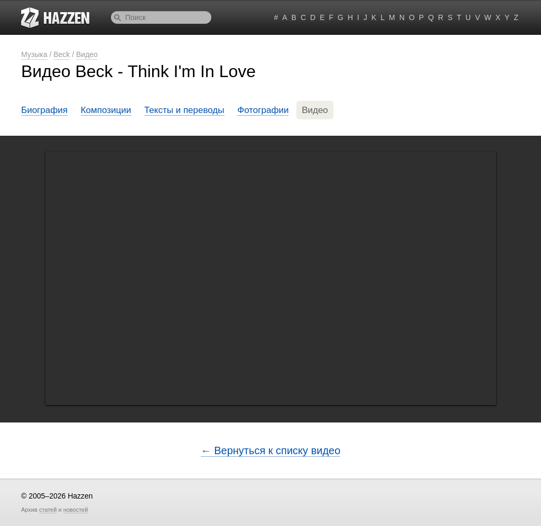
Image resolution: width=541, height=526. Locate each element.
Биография (44, 110)
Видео (87, 54)
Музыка (34, 54)
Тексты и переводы (184, 110)
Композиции (106, 110)
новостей (75, 509)
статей (48, 509)
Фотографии (262, 110)
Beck (61, 54)
